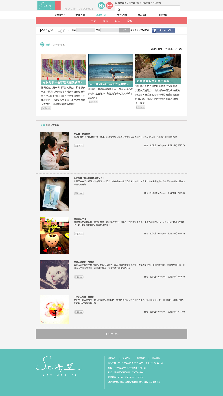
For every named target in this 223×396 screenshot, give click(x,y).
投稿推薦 (157, 2)
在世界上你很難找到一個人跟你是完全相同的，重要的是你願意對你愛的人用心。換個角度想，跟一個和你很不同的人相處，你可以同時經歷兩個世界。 (129, 300)
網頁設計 (157, 381)
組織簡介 (60, 15)
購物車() (122, 2)
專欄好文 (101, 15)
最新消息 (163, 15)
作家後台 (146, 2)
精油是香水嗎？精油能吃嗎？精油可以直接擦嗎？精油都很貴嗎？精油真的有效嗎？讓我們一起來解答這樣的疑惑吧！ (126, 135)
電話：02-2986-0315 (117, 372)
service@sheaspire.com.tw (131, 377)
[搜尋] (146, 10)
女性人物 (80, 15)
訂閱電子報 (134, 2)
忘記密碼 (145, 30)
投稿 (129, 20)
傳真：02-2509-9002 (135, 372)
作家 (93, 20)
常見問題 (126, 358)
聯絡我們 (141, 358)
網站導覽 (156, 358)
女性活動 (122, 15)
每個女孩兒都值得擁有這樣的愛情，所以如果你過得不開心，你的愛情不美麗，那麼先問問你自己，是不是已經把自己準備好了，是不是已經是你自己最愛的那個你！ (129, 221)
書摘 (105, 20)
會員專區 (143, 15)
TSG (150, 381)
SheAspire (156, 48)
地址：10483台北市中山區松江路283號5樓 (127, 367)
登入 (124, 30)
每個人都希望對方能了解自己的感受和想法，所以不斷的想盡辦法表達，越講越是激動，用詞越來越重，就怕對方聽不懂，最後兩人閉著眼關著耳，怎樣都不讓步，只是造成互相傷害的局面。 (129, 264)
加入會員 (134, 30)
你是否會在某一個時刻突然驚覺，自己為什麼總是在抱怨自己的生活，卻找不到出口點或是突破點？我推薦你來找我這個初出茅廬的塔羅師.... (129, 181)
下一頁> (115, 334)
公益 (117, 20)
